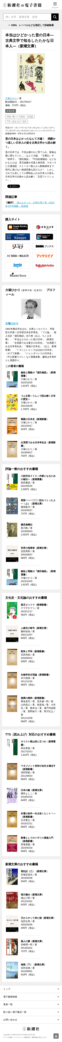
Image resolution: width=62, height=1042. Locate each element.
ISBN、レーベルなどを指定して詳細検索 (32, 25)
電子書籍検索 (10, 996)
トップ (6, 989)
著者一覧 (8, 1004)
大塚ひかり (11, 98)
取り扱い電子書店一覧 (14, 1012)
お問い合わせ (10, 1019)
